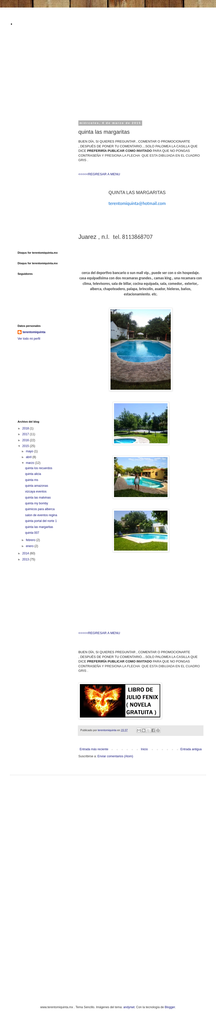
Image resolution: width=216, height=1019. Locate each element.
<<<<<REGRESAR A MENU (99, 174)
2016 (26, 440)
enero (30, 546)
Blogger (170, 1007)
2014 (26, 553)
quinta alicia (33, 474)
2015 (26, 446)
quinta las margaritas (39, 527)
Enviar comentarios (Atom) (115, 756)
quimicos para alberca (40, 509)
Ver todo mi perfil (29, 338)
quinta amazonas (36, 486)
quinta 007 (32, 533)
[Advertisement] (105, 76)
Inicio (144, 749)
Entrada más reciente (94, 749)
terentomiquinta (34, 332)
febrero (31, 540)
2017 (26, 434)
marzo (30, 463)
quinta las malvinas (38, 497)
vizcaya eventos (35, 491)
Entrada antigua (191, 749)
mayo (30, 451)
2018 (26, 428)
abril (29, 457)
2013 (26, 559)
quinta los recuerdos (38, 468)
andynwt (129, 1007)
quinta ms (31, 480)
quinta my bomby (36, 503)
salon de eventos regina (41, 515)
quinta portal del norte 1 (41, 521)
